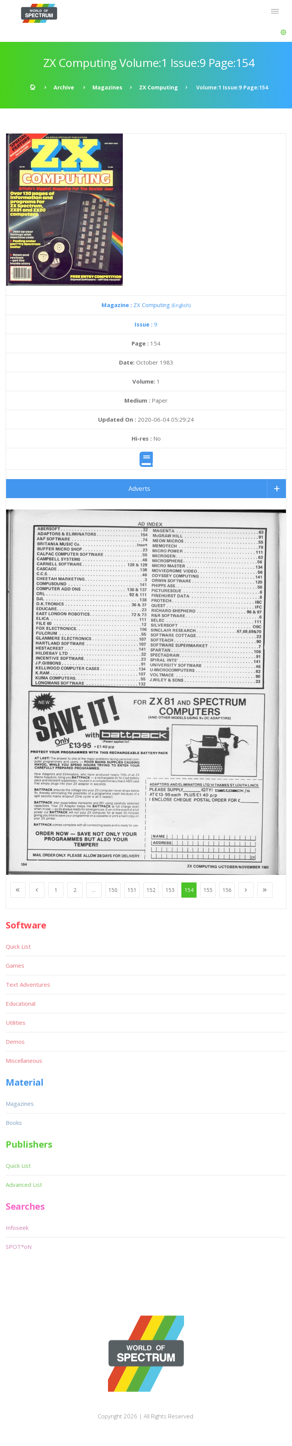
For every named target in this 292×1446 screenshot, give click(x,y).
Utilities (15, 1022)
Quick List (18, 946)
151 (131, 889)
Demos (15, 1041)
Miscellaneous (24, 1060)
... (93, 889)
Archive (64, 87)
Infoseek (17, 1227)
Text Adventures (28, 984)
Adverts (139, 488)
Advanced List (24, 1184)
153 (170, 889)
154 (189, 889)
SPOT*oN (19, 1246)
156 (227, 889)
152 (151, 889)
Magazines (107, 87)
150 (112, 889)
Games (15, 965)
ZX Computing (158, 87)
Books (14, 1122)
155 (208, 889)
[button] (283, 32)
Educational (20, 1003)
